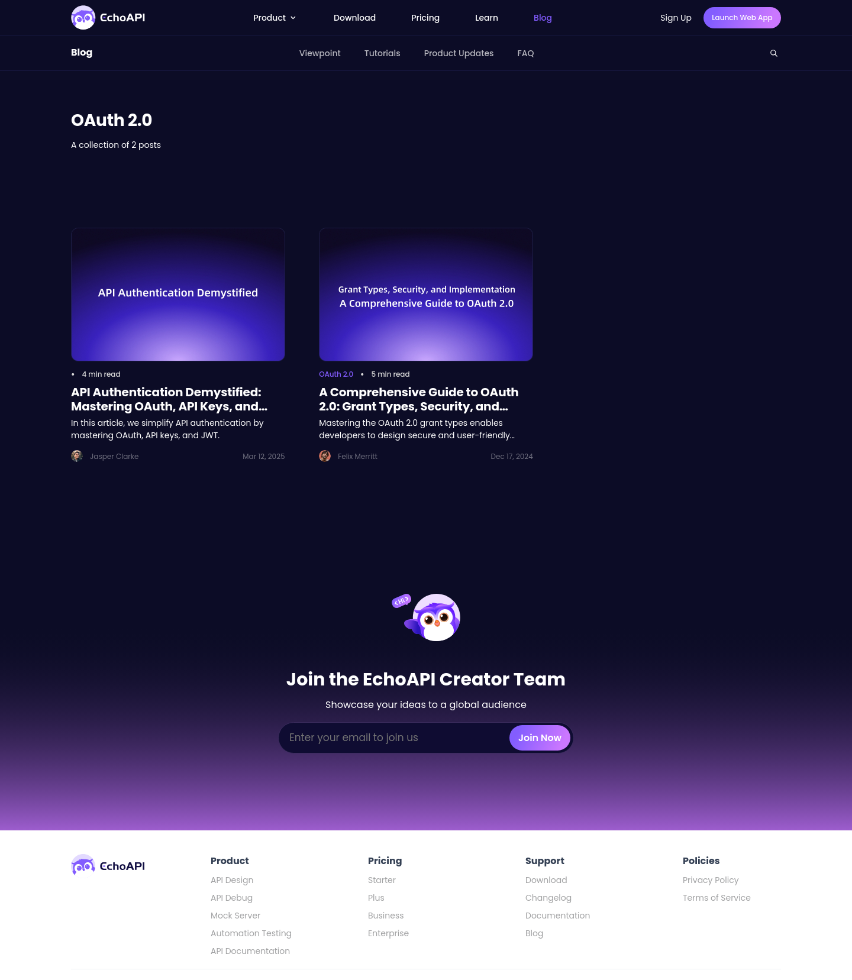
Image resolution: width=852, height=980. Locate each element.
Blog (543, 18)
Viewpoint (320, 53)
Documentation (557, 915)
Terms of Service (717, 898)
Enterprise (388, 933)
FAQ (526, 53)
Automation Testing (251, 933)
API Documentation (250, 951)
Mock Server (235, 915)
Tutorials (382, 53)
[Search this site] (773, 53)
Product (275, 18)
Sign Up (676, 18)
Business (386, 915)
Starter (382, 880)
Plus (376, 898)
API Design (232, 880)
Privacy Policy (711, 880)
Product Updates (459, 53)
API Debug (232, 898)
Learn (486, 18)
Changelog (548, 898)
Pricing (425, 18)
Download (355, 18)
